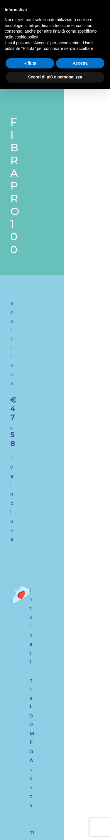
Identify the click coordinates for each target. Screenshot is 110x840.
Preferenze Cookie (56, 827)
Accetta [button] (80, 63)
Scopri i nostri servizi (52, 538)
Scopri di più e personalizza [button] (55, 77)
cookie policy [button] (26, 37)
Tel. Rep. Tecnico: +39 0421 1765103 (57, 727)
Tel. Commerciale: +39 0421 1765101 (58, 720)
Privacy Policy (89, 819)
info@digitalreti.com (55, 666)
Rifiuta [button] (29, 63)
